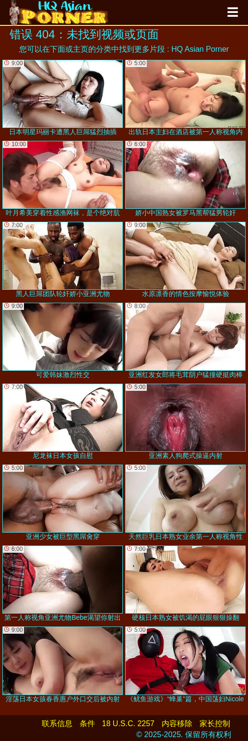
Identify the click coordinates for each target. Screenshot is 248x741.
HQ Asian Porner (200, 49)
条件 (87, 723)
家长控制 (215, 723)
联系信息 (57, 723)
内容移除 (177, 723)
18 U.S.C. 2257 (128, 723)
